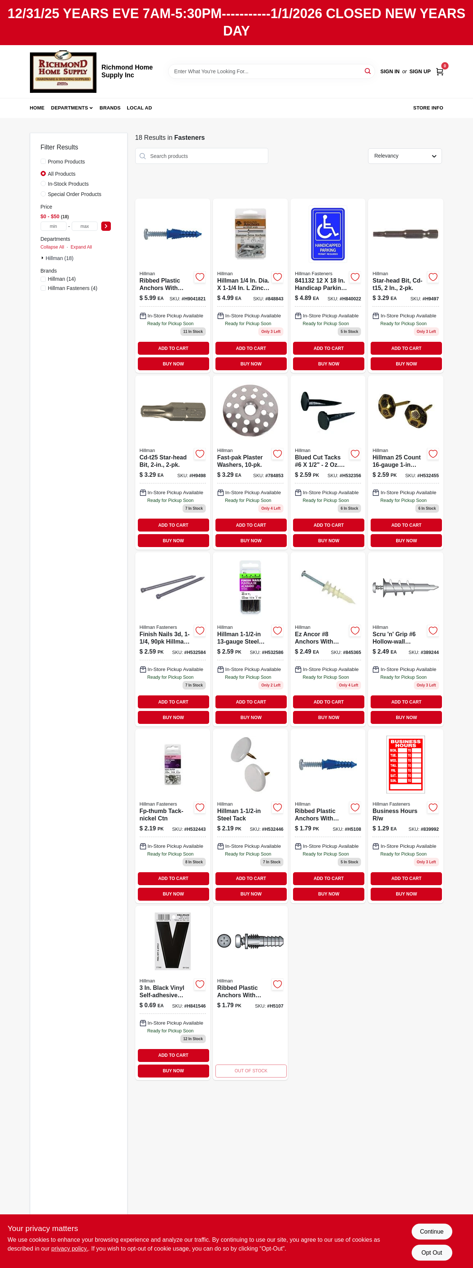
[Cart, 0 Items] (439, 71)
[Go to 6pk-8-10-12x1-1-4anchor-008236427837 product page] (327, 816)
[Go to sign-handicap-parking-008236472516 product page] (327, 286)
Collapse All (52, 247)
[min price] (54, 226)
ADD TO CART (173, 348)
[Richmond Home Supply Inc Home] (63, 71)
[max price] (85, 226)
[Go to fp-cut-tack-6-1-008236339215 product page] (327, 462)
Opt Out (431, 1253)
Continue (431, 1231)
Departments (69, 108)
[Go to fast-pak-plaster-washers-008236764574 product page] (250, 462)
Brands (110, 108)
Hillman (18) (60, 258)
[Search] (368, 71)
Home (37, 108)
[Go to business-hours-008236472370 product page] (405, 816)
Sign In (389, 71)
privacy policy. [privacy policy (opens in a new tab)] (69, 1248)
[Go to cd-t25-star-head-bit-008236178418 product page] (172, 462)
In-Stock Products (68, 184)
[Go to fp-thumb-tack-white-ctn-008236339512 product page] (250, 816)
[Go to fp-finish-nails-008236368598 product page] (250, 639)
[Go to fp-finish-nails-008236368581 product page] (172, 639)
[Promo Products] (43, 161)
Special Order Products (75, 194)
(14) (62, 279)
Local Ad (139, 108)
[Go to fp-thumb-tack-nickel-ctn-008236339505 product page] (172, 816)
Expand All (81, 247)
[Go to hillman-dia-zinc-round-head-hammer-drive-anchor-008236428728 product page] (250, 286)
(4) (73, 288)
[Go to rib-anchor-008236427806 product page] (250, 993)
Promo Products (66, 161)
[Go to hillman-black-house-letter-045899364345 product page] (172, 993)
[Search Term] (271, 71)
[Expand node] (43, 257)
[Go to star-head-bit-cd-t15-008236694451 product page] (405, 286)
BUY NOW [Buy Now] (173, 364)
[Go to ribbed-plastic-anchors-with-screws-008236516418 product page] (172, 286)
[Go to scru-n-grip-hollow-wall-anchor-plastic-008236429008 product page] (405, 639)
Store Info (428, 108)
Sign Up (420, 71)
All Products (62, 174)
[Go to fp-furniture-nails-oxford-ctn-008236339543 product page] (405, 462)
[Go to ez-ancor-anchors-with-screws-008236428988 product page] (327, 639)
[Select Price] (106, 226)
